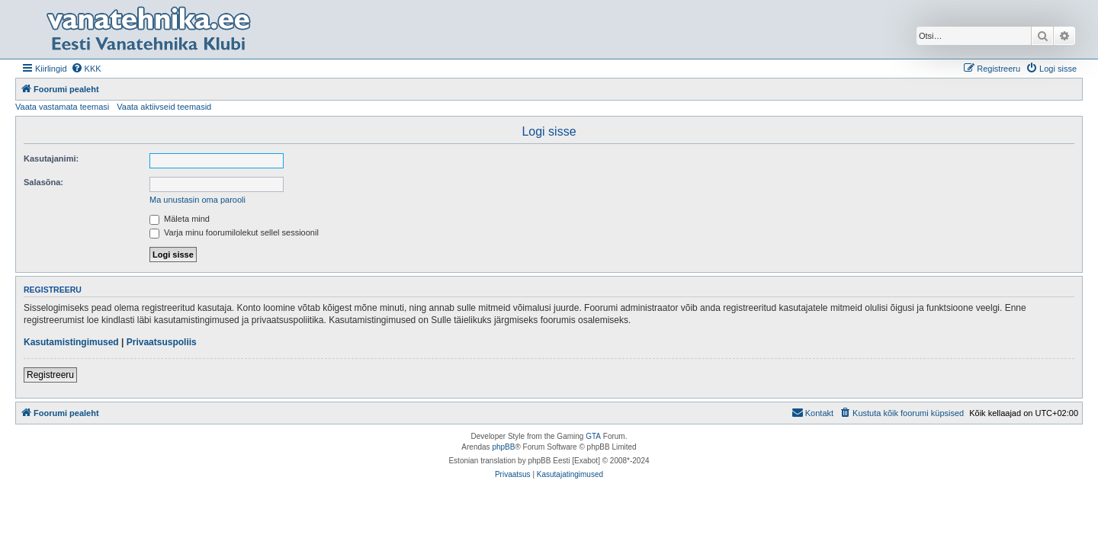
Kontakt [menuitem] (812, 412)
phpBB (503, 447)
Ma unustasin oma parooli (197, 199)
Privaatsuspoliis (162, 342)
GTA (593, 436)
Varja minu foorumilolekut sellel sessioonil (234, 232)
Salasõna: (43, 182)
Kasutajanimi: (51, 158)
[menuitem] (86, 68)
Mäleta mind (179, 218)
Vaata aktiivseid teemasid (164, 106)
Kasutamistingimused (71, 342)
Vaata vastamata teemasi (62, 106)
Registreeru (50, 375)
